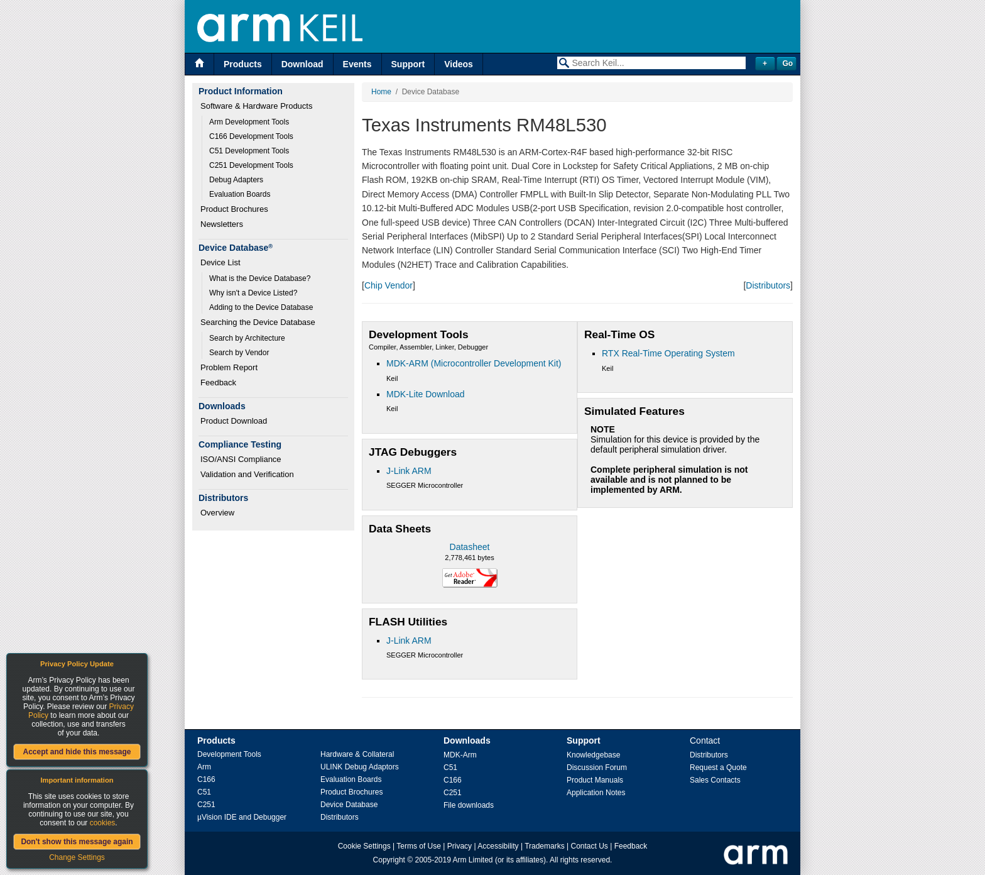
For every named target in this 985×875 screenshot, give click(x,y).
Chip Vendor (388, 285)
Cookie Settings (364, 846)
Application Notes (596, 792)
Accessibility (497, 846)
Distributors (768, 285)
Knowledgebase (593, 755)
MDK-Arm (460, 755)
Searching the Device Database (257, 322)
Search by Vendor (239, 352)
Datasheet (470, 547)
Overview (217, 512)
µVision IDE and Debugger (241, 817)
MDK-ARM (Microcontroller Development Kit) (474, 363)
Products (243, 64)
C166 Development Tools (251, 136)
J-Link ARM (409, 471)
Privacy (459, 846)
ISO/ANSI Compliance (240, 459)
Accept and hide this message (77, 751)
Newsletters (221, 224)
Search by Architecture (247, 338)
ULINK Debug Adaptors (359, 766)
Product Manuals (595, 780)
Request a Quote (718, 767)
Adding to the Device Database (261, 307)
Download (302, 64)
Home (381, 91)
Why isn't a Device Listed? (253, 293)
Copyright (389, 860)
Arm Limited (473, 860)
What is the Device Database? (259, 278)
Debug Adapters (236, 179)
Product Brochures (234, 209)
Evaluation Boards (239, 194)
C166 (206, 779)
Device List (220, 262)
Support (408, 64)
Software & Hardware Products (256, 106)
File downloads (469, 805)
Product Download (233, 421)
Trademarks (545, 846)
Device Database (349, 804)
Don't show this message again (77, 841)
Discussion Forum (597, 767)
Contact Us (589, 846)
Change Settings (77, 857)
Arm (204, 766)
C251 (206, 804)
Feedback (218, 382)
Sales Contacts (715, 780)
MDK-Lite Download (425, 394)
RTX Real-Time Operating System (668, 353)
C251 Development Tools (251, 165)
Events (357, 64)
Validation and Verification (247, 474)
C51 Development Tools (249, 150)
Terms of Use (418, 846)
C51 (204, 792)
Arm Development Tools (249, 122)
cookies (103, 822)
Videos (458, 64)
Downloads (467, 740)
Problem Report (229, 367)
